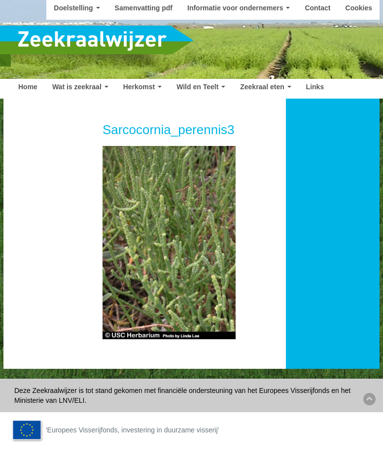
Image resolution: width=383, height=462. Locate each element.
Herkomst (142, 87)
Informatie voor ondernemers (238, 8)
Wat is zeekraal (80, 87)
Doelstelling (77, 8)
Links (315, 87)
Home (27, 87)
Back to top (369, 399)
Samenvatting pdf (144, 8)
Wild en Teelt (200, 87)
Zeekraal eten (265, 87)
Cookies (359, 8)
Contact (317, 8)
